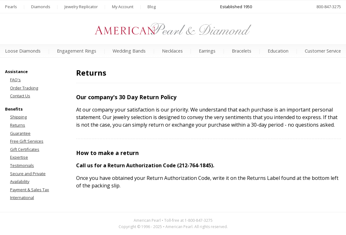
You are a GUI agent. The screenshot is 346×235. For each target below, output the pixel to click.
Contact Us (20, 96)
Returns (17, 125)
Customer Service (323, 51)
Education (278, 51)
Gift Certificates (24, 149)
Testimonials (22, 165)
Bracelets (241, 51)
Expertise (19, 157)
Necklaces (172, 51)
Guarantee (20, 133)
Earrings (207, 51)
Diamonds (40, 6)
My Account (122, 6)
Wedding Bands (129, 51)
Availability (19, 181)
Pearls (11, 6)
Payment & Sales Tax (29, 189)
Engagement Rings (76, 51)
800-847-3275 (328, 6)
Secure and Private (28, 173)
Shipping (18, 117)
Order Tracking (24, 88)
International (22, 197)
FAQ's (15, 80)
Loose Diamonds (23, 51)
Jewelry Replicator (81, 6)
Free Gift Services (26, 141)
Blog (152, 6)
